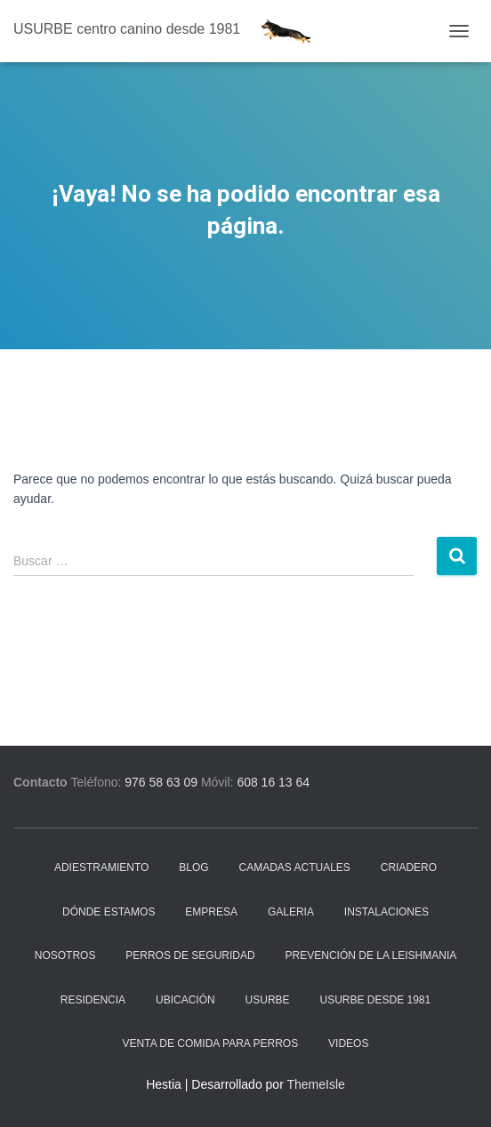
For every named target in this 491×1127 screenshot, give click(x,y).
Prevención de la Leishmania (371, 955)
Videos (348, 1043)
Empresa (211, 912)
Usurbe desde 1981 (375, 1000)
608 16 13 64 (273, 782)
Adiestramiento (101, 867)
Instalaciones (386, 912)
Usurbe (268, 1000)
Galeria (291, 912)
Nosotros (65, 955)
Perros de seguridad (189, 955)
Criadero (409, 867)
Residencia (92, 1000)
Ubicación (185, 1000)
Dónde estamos (108, 912)
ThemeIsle (315, 1084)
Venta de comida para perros (211, 1043)
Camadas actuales (294, 867)
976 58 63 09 (161, 782)
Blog (193, 867)
